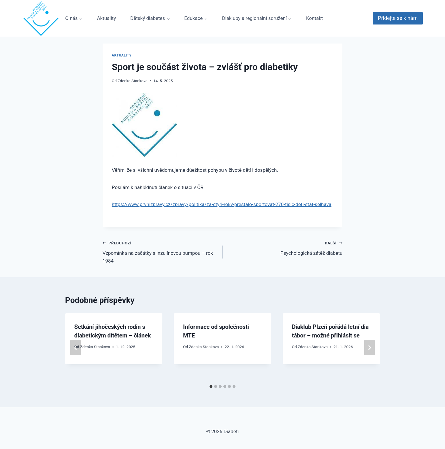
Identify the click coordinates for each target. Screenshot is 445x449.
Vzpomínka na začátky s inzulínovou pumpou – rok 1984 (160, 251)
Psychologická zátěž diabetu (284, 247)
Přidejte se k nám (398, 18)
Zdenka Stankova (133, 80)
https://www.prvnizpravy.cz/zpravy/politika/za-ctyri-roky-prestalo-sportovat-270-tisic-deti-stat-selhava (221, 204)
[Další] (369, 347)
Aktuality (106, 18)
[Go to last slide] (75, 347)
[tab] (211, 386)
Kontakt (314, 18)
